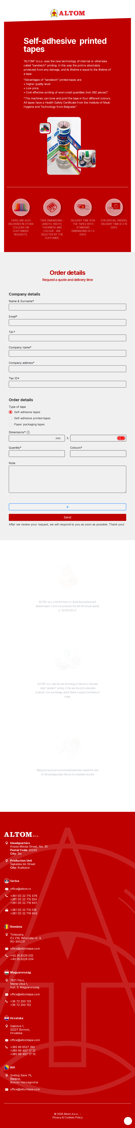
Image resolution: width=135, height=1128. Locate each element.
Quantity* (15, 447)
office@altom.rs (20, 889)
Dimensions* (17, 432)
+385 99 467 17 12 (22, 1050)
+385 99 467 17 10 (23, 1054)
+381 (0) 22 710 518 (23, 910)
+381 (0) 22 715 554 (23, 899)
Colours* (76, 447)
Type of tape (17, 407)
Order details (21, 400)
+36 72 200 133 (20, 1001)
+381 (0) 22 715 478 (23, 896)
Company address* (21, 363)
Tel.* (12, 332)
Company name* (20, 347)
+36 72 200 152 (20, 1005)
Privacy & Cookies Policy (67, 1117)
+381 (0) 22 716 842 (23, 913)
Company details (24, 294)
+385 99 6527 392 (22, 1047)
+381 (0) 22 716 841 (23, 903)
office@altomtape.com (25, 948)
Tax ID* (14, 378)
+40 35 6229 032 (21, 955)
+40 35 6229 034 (22, 959)
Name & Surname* (21, 301)
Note (12, 463)
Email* (13, 316)
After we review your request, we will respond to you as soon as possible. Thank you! (66, 524)
